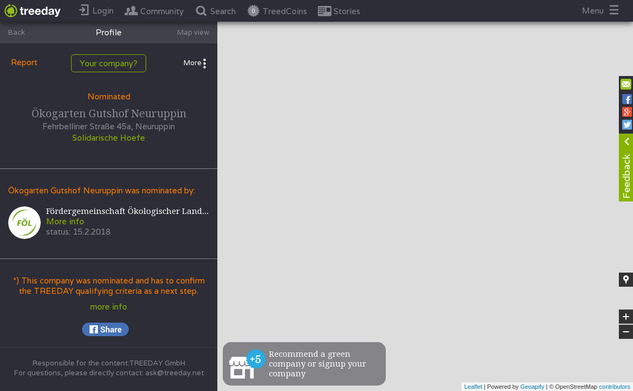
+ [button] (626, 317)
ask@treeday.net (174, 372)
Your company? (108, 63)
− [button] (626, 332)
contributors (614, 386)
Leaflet (473, 386)
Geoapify (532, 386)
